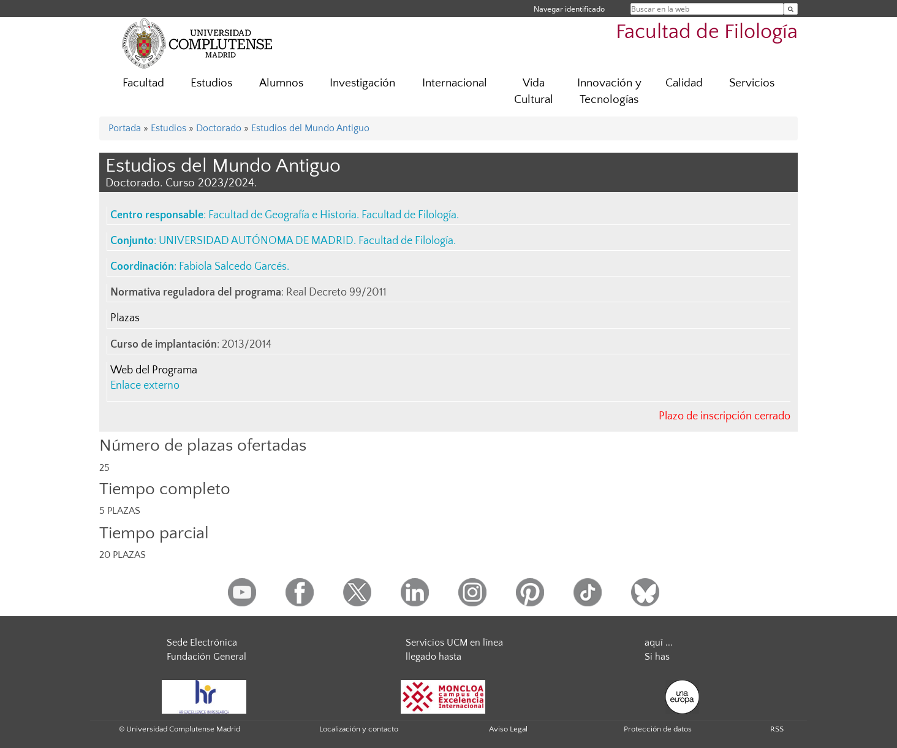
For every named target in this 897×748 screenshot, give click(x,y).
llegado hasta (433, 656)
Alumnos (281, 83)
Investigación (362, 83)
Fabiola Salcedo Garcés (233, 267)
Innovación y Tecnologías (609, 91)
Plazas (125, 318)
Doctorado (218, 128)
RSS (777, 729)
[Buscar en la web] (791, 9)
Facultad (143, 83)
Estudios (211, 83)
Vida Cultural (533, 91)
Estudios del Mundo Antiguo (310, 128)
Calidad (684, 83)
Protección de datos (658, 729)
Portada (124, 128)
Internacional (454, 83)
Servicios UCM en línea (454, 642)
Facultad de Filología (707, 32)
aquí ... (659, 642)
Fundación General (206, 656)
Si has (657, 656)
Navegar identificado (569, 9)
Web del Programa (153, 370)
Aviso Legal (508, 729)
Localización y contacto (358, 729)
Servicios (751, 83)
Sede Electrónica (202, 642)
